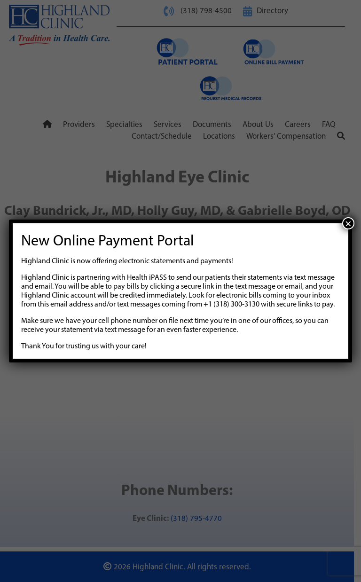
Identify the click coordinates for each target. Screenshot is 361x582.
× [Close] (348, 223)
